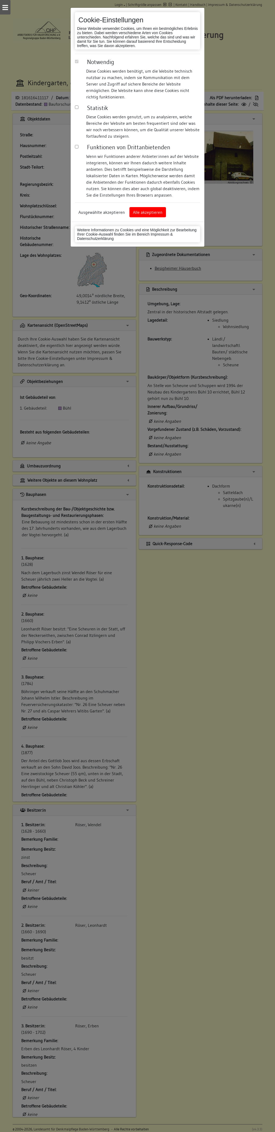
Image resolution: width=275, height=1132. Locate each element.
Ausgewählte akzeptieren (101, 212)
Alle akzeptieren (147, 212)
